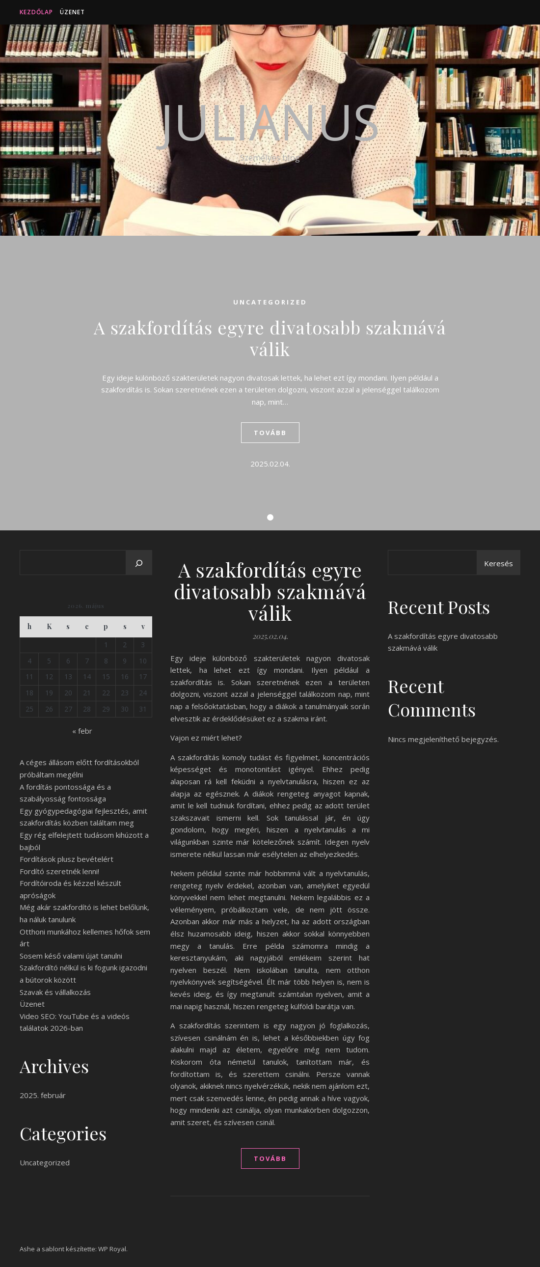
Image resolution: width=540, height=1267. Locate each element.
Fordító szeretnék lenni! (59, 871)
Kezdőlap (36, 12)
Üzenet (72, 12)
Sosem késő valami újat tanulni (71, 956)
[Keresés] (139, 563)
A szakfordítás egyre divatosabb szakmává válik (270, 337)
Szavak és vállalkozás (55, 992)
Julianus (270, 121)
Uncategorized (270, 302)
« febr (82, 731)
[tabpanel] (270, 383)
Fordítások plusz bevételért (66, 859)
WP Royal (112, 1248)
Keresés (498, 563)
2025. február (43, 1095)
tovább (270, 432)
